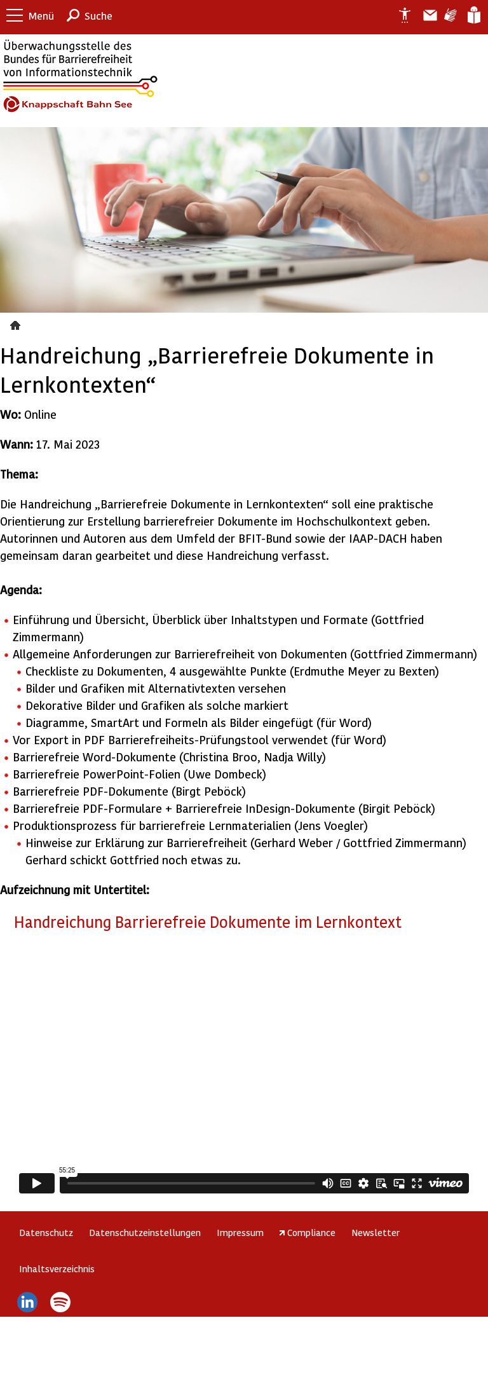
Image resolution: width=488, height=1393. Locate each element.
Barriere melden (425, 15)
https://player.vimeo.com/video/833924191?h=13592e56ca (244, 1069)
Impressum (240, 1232)
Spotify (60, 1302)
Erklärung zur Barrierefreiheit (399, 15)
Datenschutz (46, 1232)
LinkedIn (27, 1302)
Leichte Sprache (473, 15)
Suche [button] (98, 16)
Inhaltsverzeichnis (57, 1268)
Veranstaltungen (17, 323)
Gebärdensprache (449, 15)
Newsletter (375, 1232)
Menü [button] (41, 16)
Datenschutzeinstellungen (145, 1232)
